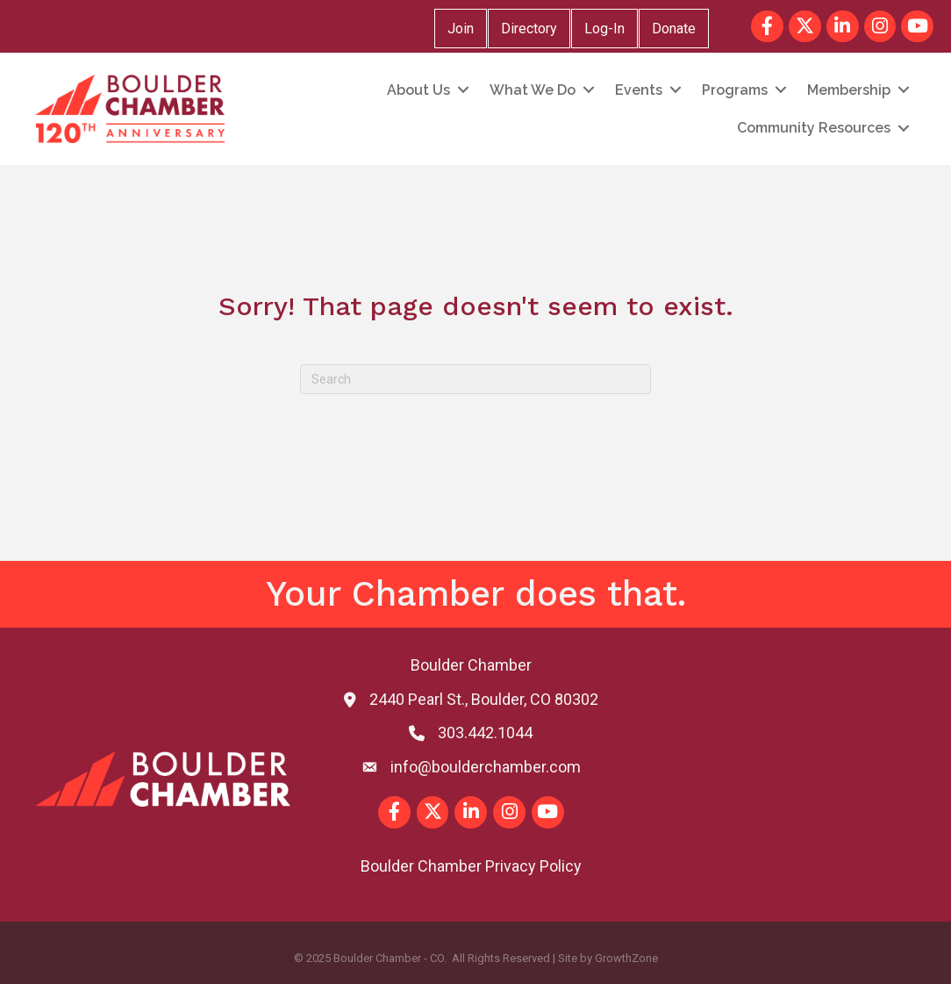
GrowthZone (626, 958)
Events (638, 90)
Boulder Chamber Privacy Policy (471, 866)
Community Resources (813, 127)
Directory (529, 28)
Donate (674, 28)
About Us (418, 90)
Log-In (604, 28)
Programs (735, 90)
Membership (848, 90)
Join (460, 28)
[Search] (475, 379)
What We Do (533, 90)
